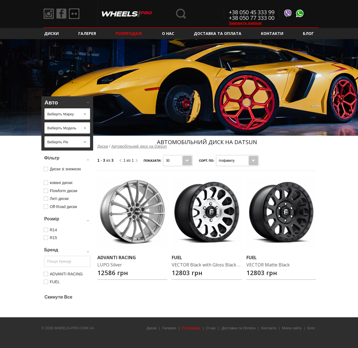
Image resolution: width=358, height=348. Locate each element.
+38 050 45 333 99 (251, 12)
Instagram (49, 14)
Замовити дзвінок (245, 23)
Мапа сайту (292, 328)
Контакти (272, 33)
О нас (168, 33)
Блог (308, 33)
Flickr (75, 14)
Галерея (87, 33)
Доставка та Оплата (217, 33)
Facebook (62, 14)
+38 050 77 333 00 (251, 18)
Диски (51, 33)
